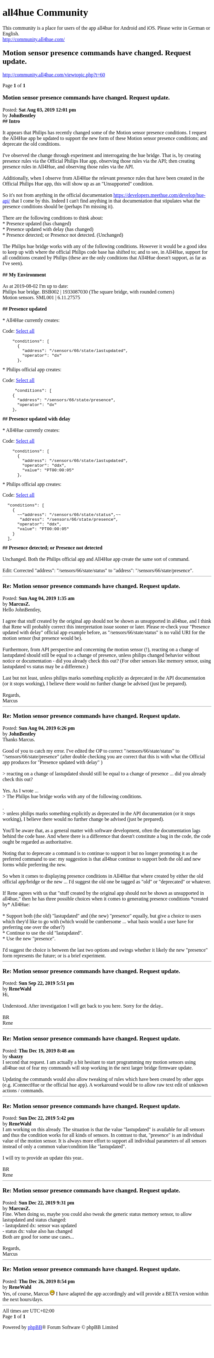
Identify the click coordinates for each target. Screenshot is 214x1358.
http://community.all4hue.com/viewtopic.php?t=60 (54, 74)
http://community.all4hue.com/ (34, 39)
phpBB (35, 1350)
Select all (25, 331)
